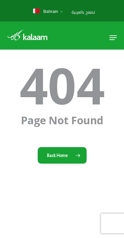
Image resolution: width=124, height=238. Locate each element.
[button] (113, 37)
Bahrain (45, 11)
